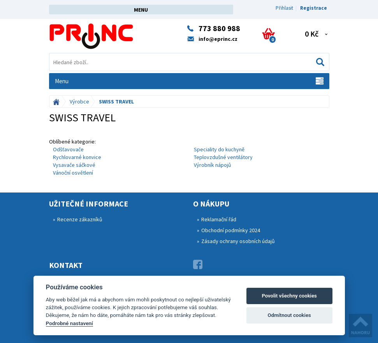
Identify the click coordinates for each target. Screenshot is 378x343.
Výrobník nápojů (212, 164)
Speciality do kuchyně (219, 149)
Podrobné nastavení (69, 323)
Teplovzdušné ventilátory (223, 157)
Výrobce (79, 101)
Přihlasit (284, 8)
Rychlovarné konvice (77, 157)
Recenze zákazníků (79, 219)
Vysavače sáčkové (74, 164)
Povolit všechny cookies (289, 296)
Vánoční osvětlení (73, 172)
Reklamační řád (218, 219)
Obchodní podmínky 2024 (230, 230)
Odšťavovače (68, 149)
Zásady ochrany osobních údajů (238, 241)
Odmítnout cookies (289, 315)
